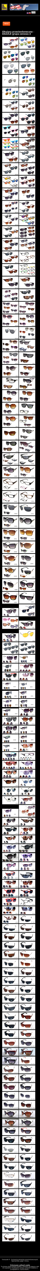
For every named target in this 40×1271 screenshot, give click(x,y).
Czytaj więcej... (25, 1269)
